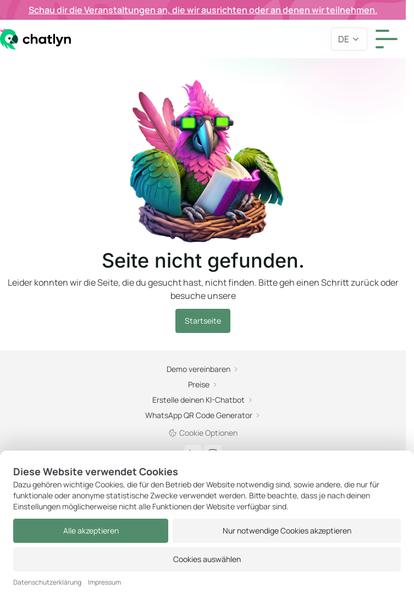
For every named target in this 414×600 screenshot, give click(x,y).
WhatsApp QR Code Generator (203, 415)
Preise (203, 384)
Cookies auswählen (207, 559)
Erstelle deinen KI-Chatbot (202, 400)
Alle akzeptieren (91, 530)
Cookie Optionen (203, 432)
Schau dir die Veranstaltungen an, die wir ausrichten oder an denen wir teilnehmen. (203, 10)
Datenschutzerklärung (47, 582)
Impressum (104, 582)
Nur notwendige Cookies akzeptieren (287, 530)
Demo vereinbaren (203, 369)
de (349, 39)
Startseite (203, 320)
